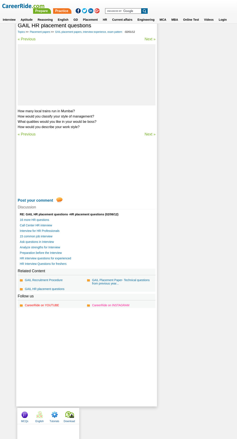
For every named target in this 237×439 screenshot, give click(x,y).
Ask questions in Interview (37, 241)
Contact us (97, 415)
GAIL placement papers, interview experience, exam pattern (88, 31)
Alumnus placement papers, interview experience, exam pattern (185, 159)
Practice (148, 6)
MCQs (165, 32)
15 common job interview (36, 236)
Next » (150, 39)
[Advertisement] (86, 74)
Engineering (146, 14)
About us (80, 415)
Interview (9, 14)
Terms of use (116, 415)
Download (209, 32)
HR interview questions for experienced (45, 258)
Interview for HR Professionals (39, 230)
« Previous (27, 39)
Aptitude (27, 14)
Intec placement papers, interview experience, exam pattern (183, 148)
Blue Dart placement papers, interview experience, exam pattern (186, 103)
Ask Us (133, 415)
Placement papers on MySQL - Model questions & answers (185, 125)
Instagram (164, 415)
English (63, 14)
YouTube (148, 415)
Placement (90, 14)
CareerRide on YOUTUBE (42, 305)
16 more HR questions (34, 220)
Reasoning (45, 14)
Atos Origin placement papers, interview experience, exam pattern (187, 114)
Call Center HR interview (36, 225)
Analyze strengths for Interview (40, 247)
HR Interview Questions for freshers (43, 263)
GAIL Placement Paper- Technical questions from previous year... (121, 281)
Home (66, 415)
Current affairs (122, 14)
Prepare (128, 6)
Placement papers (40, 31)
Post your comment (35, 200)
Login (223, 14)
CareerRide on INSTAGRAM (110, 305)
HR (105, 14)
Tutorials (195, 32)
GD (76, 14)
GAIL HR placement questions (44, 289)
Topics (21, 31)
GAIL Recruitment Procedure (44, 280)
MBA (174, 14)
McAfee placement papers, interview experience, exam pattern (184, 136)
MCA (163, 14)
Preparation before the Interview (41, 252)
